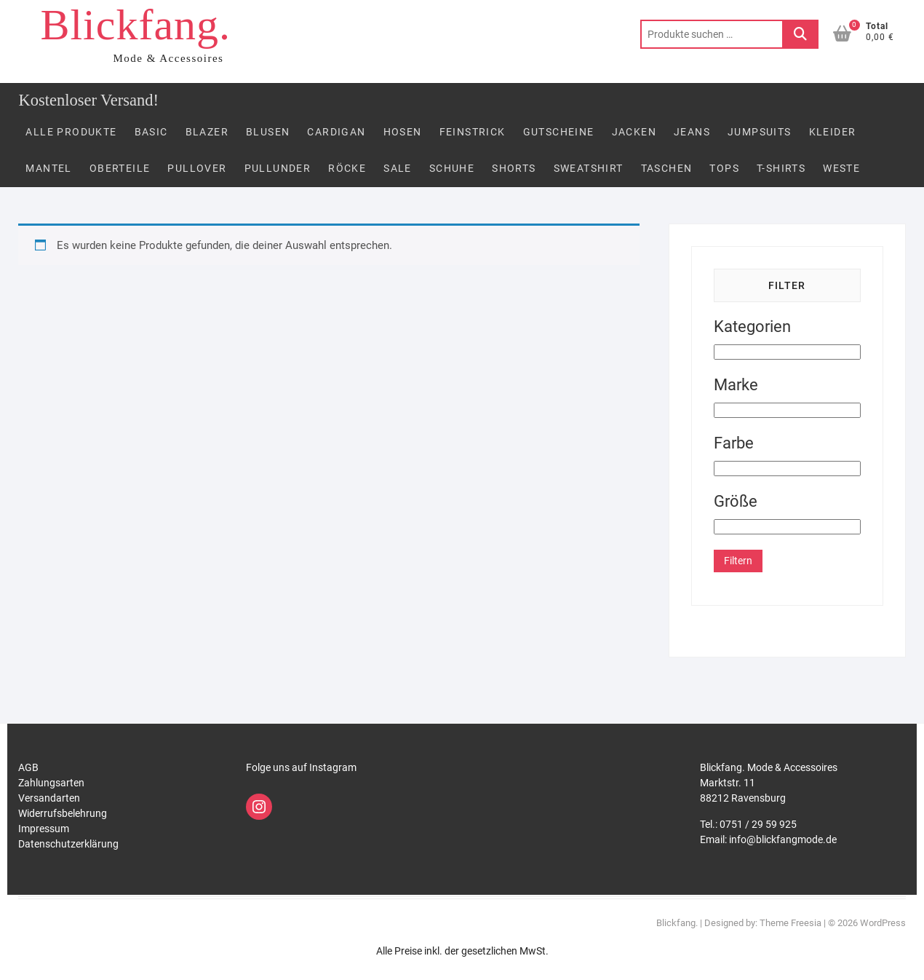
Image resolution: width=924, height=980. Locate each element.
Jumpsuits (760, 132)
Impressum (43, 828)
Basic (151, 132)
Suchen (800, 34)
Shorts (513, 168)
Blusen (268, 132)
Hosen (402, 132)
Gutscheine (558, 132)
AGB (28, 767)
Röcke (347, 168)
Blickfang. (135, 25)
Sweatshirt (589, 168)
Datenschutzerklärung (68, 844)
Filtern (738, 560)
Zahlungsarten (51, 783)
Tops (724, 168)
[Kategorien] (787, 352)
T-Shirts (781, 168)
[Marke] (787, 410)
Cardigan (336, 132)
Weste (841, 168)
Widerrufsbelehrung (62, 813)
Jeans (692, 132)
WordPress (883, 922)
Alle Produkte (70, 132)
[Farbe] (787, 468)
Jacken (634, 132)
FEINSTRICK (472, 132)
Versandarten (49, 798)
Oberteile (120, 168)
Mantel (48, 168)
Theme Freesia (790, 922)
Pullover (196, 168)
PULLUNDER (277, 168)
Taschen (667, 168)
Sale (397, 168)
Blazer (207, 132)
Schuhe (451, 168)
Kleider (832, 132)
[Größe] (787, 526)
